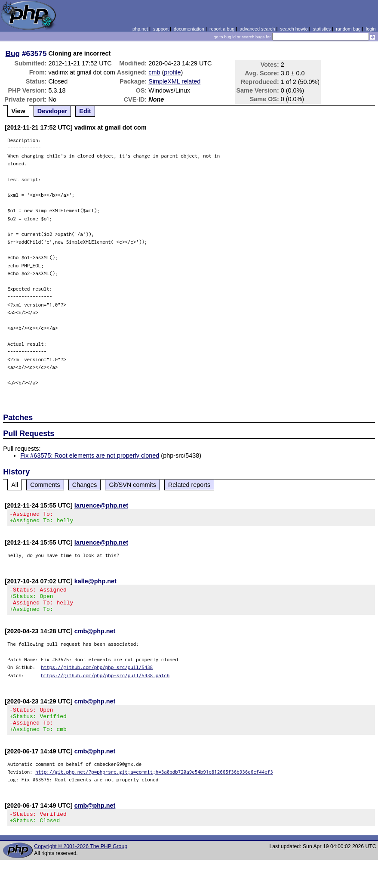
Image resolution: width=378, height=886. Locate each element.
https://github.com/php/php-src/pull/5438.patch (105, 683)
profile (172, 72)
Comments (45, 484)
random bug (348, 28)
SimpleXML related (174, 81)
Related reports (189, 484)
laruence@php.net (101, 505)
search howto (293, 28)
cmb (154, 72)
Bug (13, 53)
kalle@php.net (95, 583)
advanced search (257, 28)
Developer (52, 111)
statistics (322, 28)
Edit (85, 111)
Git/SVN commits (132, 484)
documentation (189, 28)
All (14, 484)
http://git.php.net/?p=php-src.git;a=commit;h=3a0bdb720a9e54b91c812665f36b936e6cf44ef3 (154, 784)
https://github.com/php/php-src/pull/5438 (97, 675)
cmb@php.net (95, 638)
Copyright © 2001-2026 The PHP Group (80, 862)
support (161, 28)
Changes (84, 484)
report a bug (221, 28)
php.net (140, 28)
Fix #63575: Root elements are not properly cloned (89, 455)
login (371, 28)
